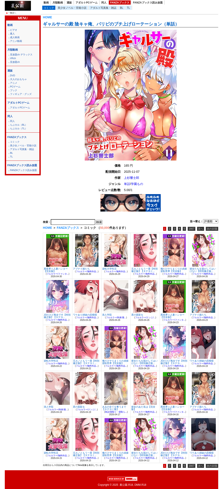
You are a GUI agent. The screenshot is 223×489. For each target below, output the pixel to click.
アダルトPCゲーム (87, 2)
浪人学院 (107, 314)
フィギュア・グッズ (21, 94)
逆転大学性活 (109, 268)
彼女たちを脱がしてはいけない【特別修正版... (203, 269)
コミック (49, 7)
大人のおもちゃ (18, 79)
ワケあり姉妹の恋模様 (85, 314)
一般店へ (12, 13)
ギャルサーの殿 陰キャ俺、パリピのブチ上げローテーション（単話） (111, 24)
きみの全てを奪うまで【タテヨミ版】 (114, 407)
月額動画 (57, 2)
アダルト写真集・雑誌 (103, 7)
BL (121, 7)
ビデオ (13, 30)
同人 (103, 2)
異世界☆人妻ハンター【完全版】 (56, 269)
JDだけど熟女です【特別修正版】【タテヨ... (57, 315)
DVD (12, 75)
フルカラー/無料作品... (87, 271)
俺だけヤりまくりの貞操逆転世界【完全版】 (173, 269)
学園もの (137, 184)
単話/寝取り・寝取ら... (116, 412)
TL (128, 7)
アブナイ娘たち (81, 268)
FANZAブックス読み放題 (148, 2)
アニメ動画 (16, 41)
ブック (13, 90)
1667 (191, 228)
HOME (47, 17)
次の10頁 (212, 228)
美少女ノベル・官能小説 (72, 7)
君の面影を (137, 314)
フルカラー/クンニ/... (145, 317)
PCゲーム (15, 86)
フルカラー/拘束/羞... (116, 317)
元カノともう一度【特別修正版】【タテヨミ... (144, 269)
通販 (69, 2)
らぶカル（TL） (18, 128)
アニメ (13, 83)
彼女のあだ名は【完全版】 (143, 407)
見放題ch (15, 62)
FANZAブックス (119, 2)
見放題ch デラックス (21, 54)
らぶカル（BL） (18, 124)
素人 (12, 33)
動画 (46, 2)
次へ (200, 228)
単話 (127, 184)
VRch (13, 58)
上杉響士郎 (131, 178)
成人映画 (15, 37)
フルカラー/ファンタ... (58, 274)
